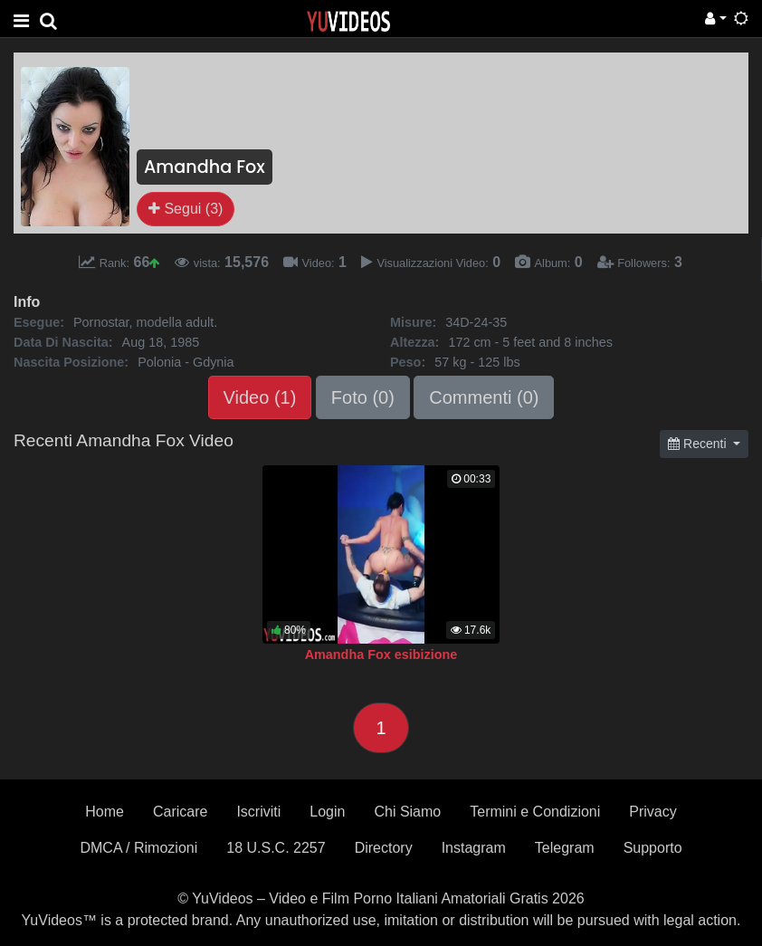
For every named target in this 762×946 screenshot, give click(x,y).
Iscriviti (258, 811)
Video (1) (260, 397)
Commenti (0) (483, 397)
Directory (384, 847)
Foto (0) (363, 397)
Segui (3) (185, 208)
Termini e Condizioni (535, 811)
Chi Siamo (407, 811)
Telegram (565, 847)
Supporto (653, 847)
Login (327, 811)
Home (104, 811)
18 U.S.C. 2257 (275, 847)
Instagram (474, 847)
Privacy (652, 811)
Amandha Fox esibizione (381, 654)
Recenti (698, 443)
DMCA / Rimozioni (138, 847)
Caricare (180, 811)
